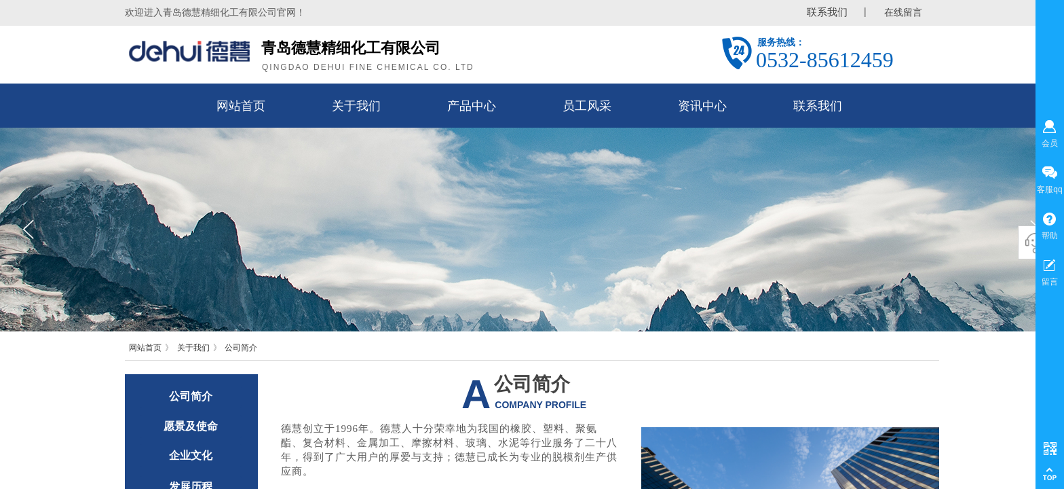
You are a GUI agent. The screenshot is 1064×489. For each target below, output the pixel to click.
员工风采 (587, 106)
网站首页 (145, 347)
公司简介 (241, 347)
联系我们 (817, 106)
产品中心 (471, 106)
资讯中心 (702, 106)
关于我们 (193, 347)
